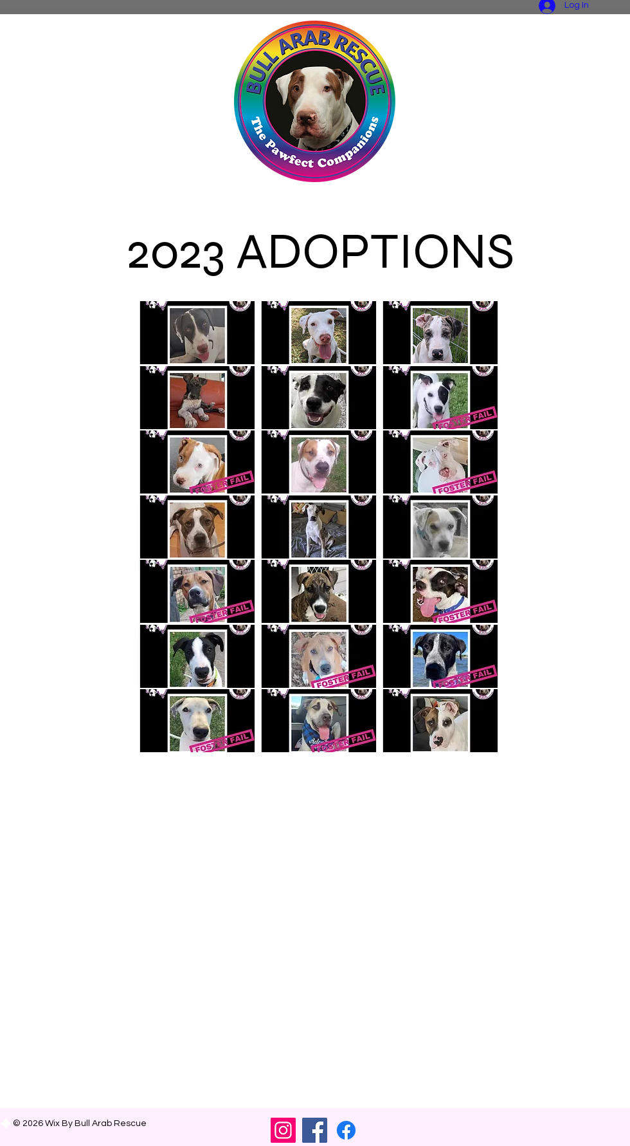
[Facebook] (314, 1130)
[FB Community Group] (346, 1130)
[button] (197, 332)
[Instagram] (283, 1130)
